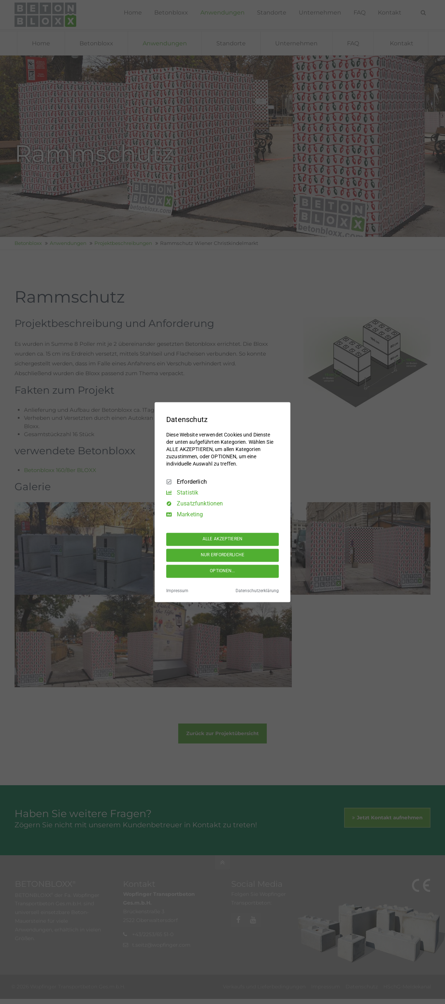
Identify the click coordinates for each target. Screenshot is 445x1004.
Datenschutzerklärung (257, 591)
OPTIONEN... (222, 571)
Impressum (177, 591)
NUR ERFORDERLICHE (222, 555)
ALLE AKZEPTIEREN (222, 539)
